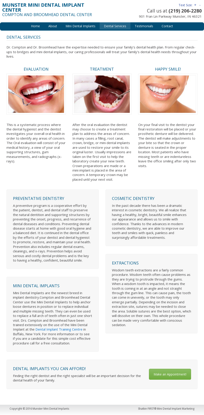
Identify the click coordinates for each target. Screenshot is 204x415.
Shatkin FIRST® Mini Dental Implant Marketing (166, 409)
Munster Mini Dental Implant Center (43, 7)
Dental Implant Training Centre (58, 329)
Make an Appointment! (170, 374)
